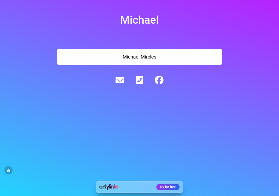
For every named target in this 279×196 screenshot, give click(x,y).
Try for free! (168, 187)
